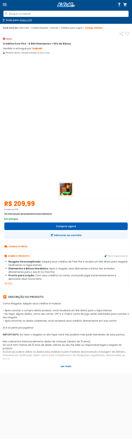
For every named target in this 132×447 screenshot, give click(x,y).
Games (55, 28)
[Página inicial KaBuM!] (66, 4)
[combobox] (66, 14)
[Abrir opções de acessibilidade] (119, 5)
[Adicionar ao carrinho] (66, 235)
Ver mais (8, 283)
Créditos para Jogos (72, 28)
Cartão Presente (40, 28)
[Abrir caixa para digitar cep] (17, 20)
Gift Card (25, 28)
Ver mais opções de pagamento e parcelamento (28, 213)
